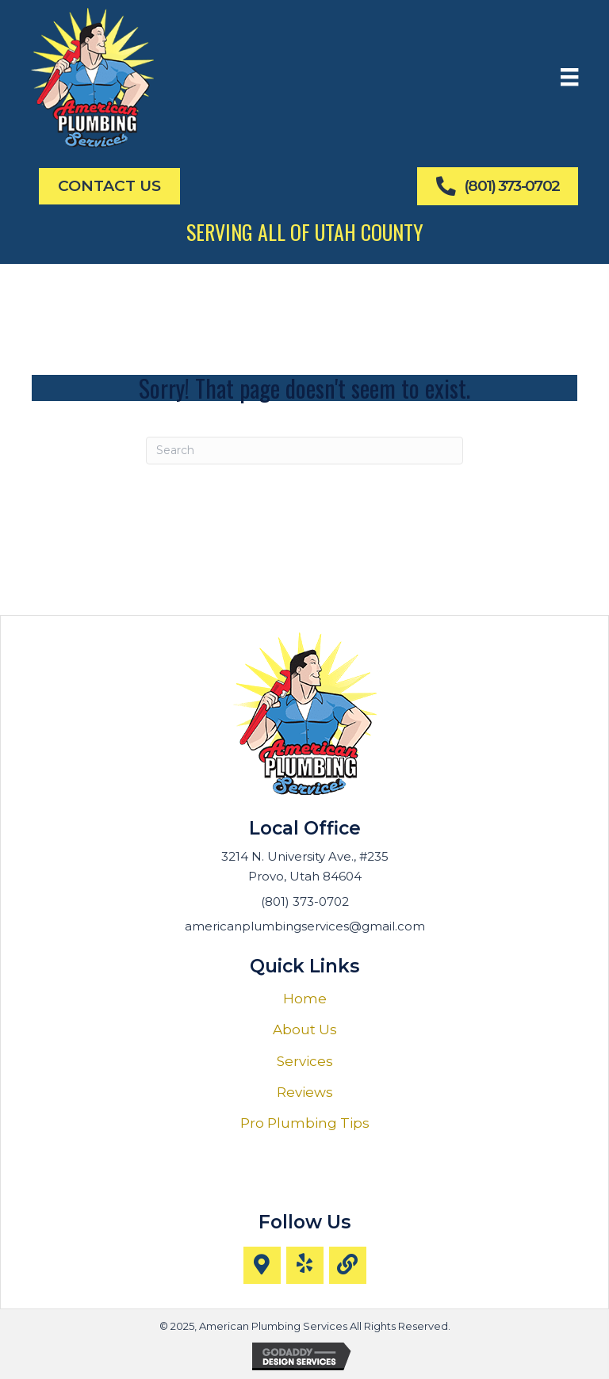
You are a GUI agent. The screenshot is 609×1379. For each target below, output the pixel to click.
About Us (305, 1029)
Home (305, 999)
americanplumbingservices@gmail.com (305, 926)
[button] (262, 1265)
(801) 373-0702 (305, 901)
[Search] (304, 450)
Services (305, 1061)
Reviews (305, 1092)
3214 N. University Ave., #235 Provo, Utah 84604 (305, 866)
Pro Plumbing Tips (305, 1123)
